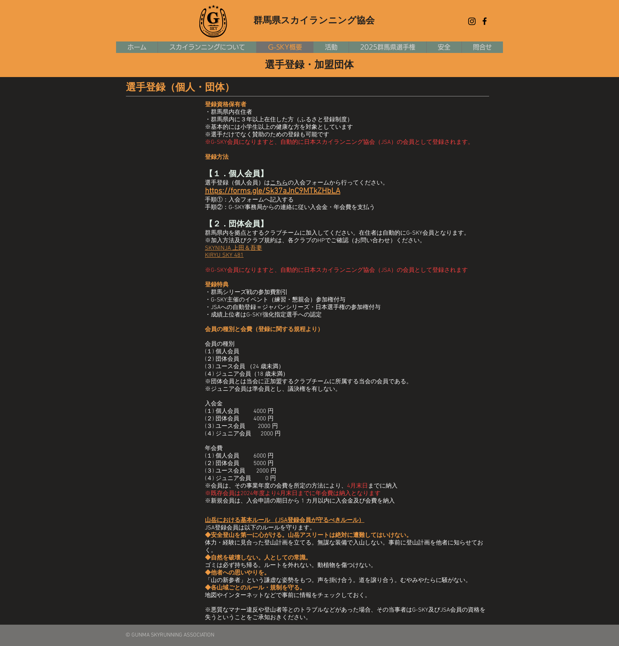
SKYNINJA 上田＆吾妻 (233, 248)
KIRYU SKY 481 (224, 255)
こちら (279, 182)
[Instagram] (472, 21)
